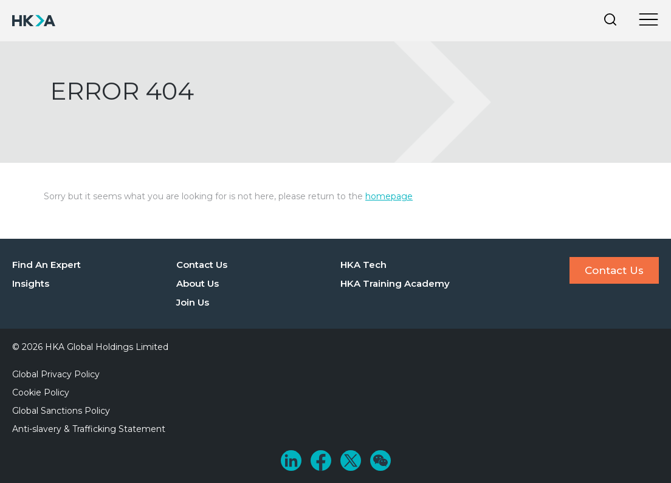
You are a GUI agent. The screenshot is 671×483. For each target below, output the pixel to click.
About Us (197, 283)
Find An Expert (46, 264)
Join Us (192, 302)
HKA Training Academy (395, 283)
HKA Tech (363, 264)
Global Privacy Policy (56, 374)
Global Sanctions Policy (61, 410)
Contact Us (201, 264)
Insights (30, 283)
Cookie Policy (40, 392)
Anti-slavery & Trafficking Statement (88, 428)
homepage (389, 196)
